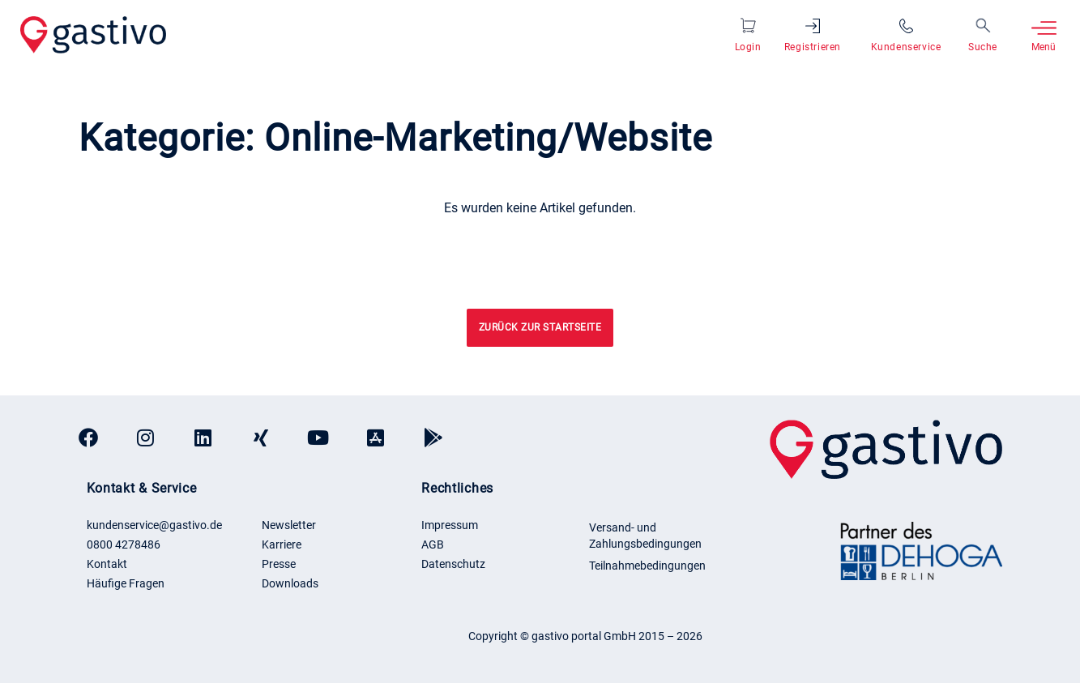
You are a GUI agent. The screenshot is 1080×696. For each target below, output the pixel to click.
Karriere (281, 544)
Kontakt (107, 563)
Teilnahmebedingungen (647, 565)
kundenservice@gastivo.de (154, 525)
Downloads (290, 583)
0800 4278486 (123, 544)
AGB (432, 544)
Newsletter (289, 525)
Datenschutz (453, 563)
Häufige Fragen (125, 583)
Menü (1043, 47)
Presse (279, 563)
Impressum (449, 525)
